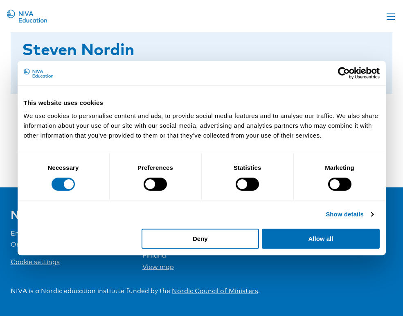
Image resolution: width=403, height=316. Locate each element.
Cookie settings (35, 262)
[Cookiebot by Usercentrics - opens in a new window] (344, 73)
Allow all (320, 238)
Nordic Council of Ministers (215, 291)
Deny (200, 238)
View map (158, 267)
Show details (345, 214)
